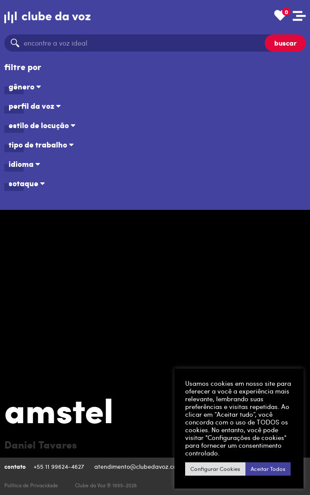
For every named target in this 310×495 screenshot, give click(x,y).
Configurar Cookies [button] (215, 469)
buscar (285, 43)
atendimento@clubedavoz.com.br (143, 466)
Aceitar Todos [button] (268, 469)
